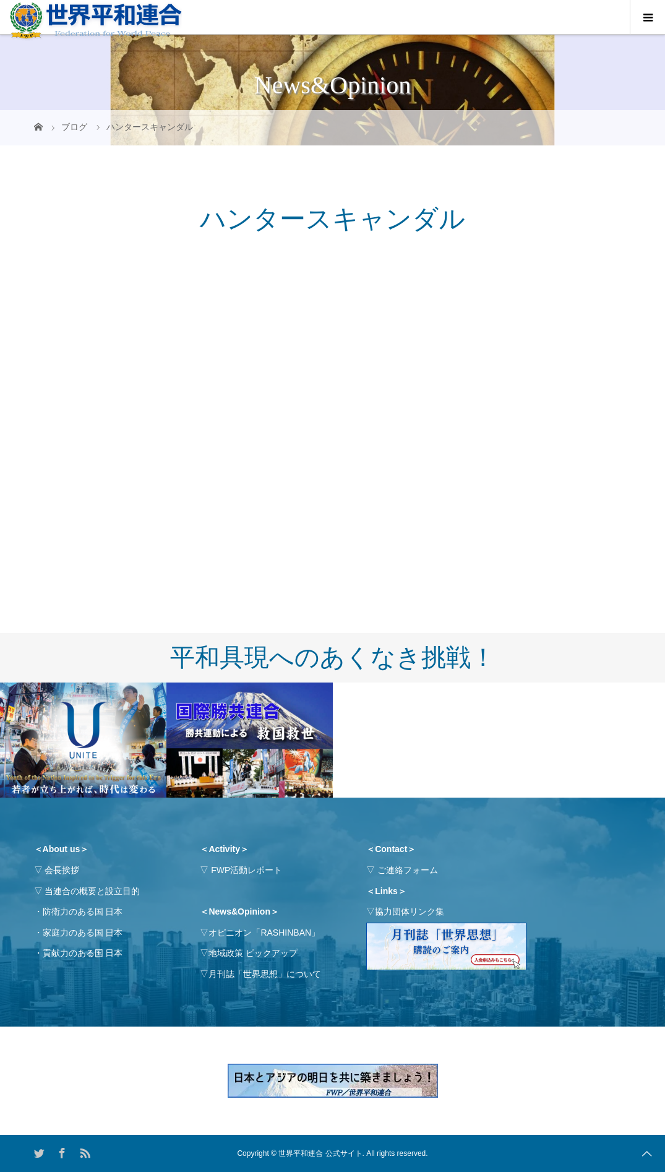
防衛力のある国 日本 (83, 911)
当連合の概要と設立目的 (92, 891)
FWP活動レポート (246, 870)
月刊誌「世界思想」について (264, 974)
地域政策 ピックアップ (253, 953)
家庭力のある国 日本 (83, 932)
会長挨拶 (62, 870)
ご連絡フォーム (407, 870)
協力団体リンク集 (409, 911)
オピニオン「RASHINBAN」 (264, 932)
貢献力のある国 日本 (83, 953)
